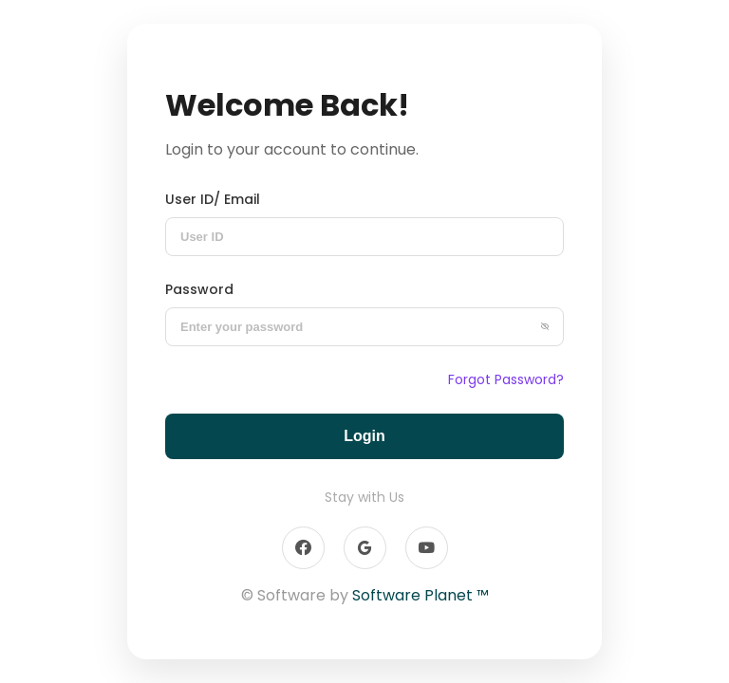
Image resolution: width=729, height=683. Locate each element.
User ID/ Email (212, 199)
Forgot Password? (506, 379)
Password (199, 289)
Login (364, 436)
